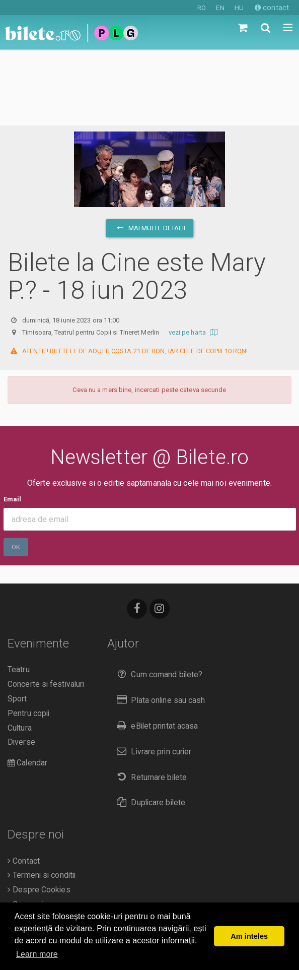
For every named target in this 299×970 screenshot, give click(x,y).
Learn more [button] (37, 954)
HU (239, 8)
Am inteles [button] (249, 936)
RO (201, 8)
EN (220, 8)
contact (272, 8)
